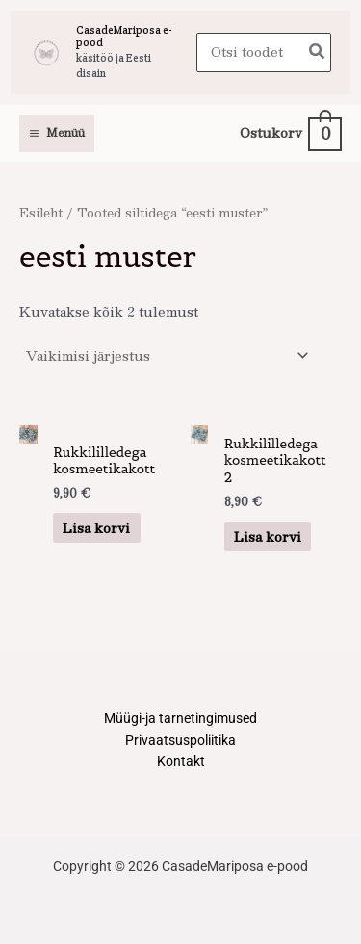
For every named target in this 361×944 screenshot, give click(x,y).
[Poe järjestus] (166, 355)
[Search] (317, 52)
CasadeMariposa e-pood (124, 36)
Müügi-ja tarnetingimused (180, 718)
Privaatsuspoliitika (180, 740)
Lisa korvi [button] (96, 528)
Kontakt (181, 761)
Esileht (41, 212)
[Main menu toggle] (56, 134)
